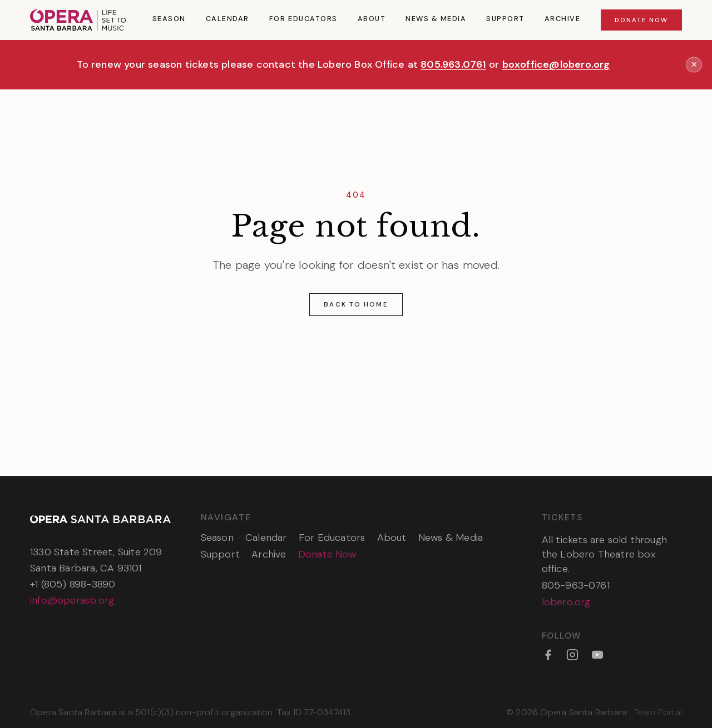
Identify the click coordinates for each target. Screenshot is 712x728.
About (372, 18)
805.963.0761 (453, 64)
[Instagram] (572, 655)
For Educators (303, 18)
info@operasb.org (72, 600)
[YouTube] (597, 655)
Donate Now (641, 20)
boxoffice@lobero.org (556, 64)
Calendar (227, 18)
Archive (563, 18)
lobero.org (566, 602)
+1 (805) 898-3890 (72, 584)
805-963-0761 (576, 585)
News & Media (436, 18)
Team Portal (658, 712)
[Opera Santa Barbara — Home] (78, 20)
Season (169, 18)
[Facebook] (548, 655)
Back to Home (356, 304)
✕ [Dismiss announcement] (694, 64)
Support (505, 18)
